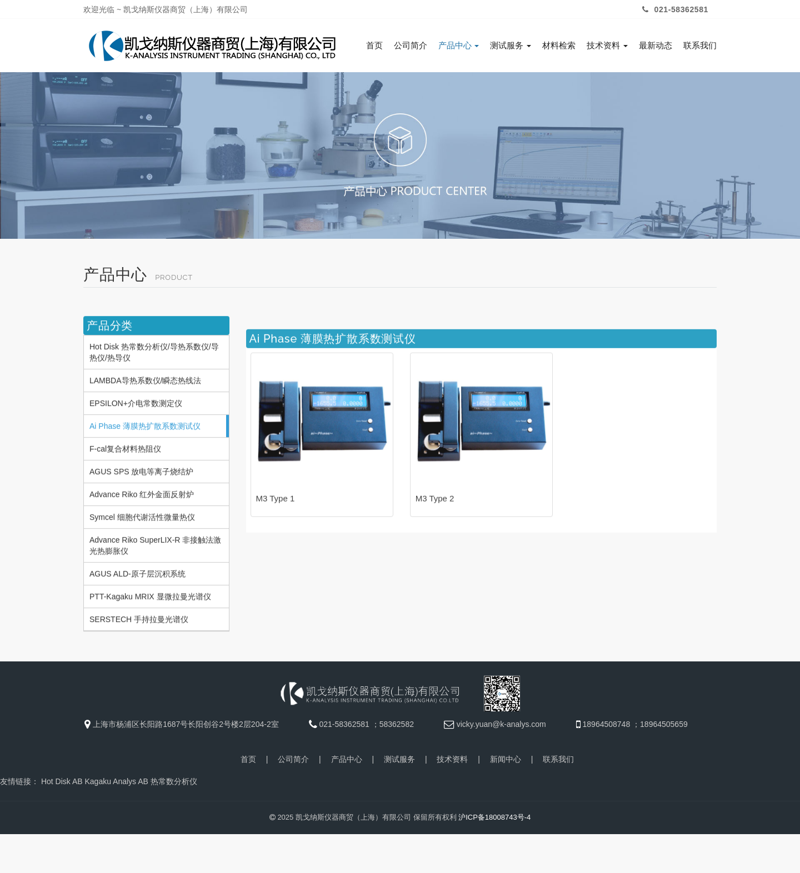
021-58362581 (673, 9)
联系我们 (700, 46)
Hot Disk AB (62, 779)
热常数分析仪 (174, 779)
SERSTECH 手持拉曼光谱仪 (138, 669)
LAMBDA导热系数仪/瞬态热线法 (145, 430)
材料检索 (559, 46)
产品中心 (458, 46)
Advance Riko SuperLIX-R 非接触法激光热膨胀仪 (155, 595)
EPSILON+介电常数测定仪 (135, 453)
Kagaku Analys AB (116, 779)
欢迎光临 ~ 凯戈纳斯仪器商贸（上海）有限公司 (165, 9)
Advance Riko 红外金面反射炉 (141, 544)
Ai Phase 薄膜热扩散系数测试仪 (145, 475)
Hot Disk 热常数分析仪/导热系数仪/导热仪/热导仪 (154, 402)
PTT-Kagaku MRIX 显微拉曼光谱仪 (150, 646)
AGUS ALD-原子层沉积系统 (137, 623)
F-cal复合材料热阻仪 (125, 498)
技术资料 (607, 46)
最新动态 (655, 46)
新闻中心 (505, 757)
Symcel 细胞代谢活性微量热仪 (142, 567)
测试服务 (510, 46)
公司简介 (410, 46)
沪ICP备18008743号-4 (494, 815)
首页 (374, 46)
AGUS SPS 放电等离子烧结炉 (141, 521)
